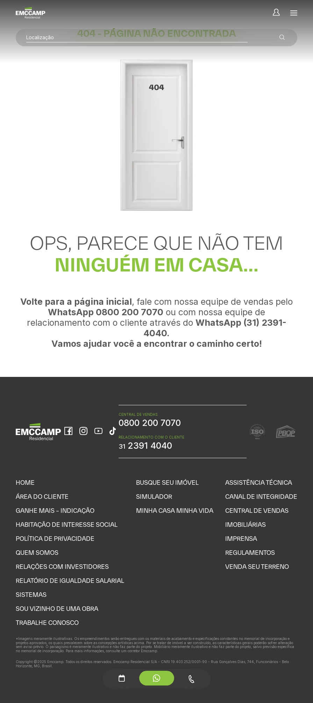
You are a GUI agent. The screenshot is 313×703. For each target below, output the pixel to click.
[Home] (30, 13)
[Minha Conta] (276, 13)
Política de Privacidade (55, 538)
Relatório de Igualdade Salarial (70, 580)
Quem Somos (37, 552)
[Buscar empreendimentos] (282, 38)
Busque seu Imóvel (167, 482)
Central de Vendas (257, 510)
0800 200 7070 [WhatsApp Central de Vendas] (150, 423)
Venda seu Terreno (257, 566)
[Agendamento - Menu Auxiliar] (121, 678)
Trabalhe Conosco (47, 622)
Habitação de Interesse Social (67, 524)
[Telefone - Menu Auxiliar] (191, 679)
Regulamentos (250, 552)
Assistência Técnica (258, 482)
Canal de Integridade (261, 496)
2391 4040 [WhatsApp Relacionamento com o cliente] (145, 445)
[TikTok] (112, 431)
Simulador (154, 496)
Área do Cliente (42, 496)
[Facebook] (68, 431)
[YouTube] (98, 432)
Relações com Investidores (62, 566)
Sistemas (31, 594)
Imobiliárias (245, 524)
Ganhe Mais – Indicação (55, 510)
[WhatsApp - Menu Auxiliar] (156, 678)
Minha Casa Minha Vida (174, 510)
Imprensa (241, 538)
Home (25, 482)
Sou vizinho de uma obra (57, 608)
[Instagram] (83, 431)
